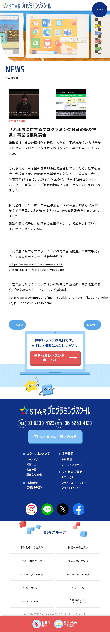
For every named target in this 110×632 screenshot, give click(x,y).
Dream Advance (32, 601)
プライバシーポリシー (74, 482)
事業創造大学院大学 (31, 547)
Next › (92, 324)
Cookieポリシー (71, 487)
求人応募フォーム (72, 464)
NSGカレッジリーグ (32, 574)
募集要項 (67, 459)
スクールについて (38, 453)
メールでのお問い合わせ (58, 436)
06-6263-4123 (73, 423)
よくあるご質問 (72, 472)
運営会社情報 (34, 474)
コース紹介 (32, 459)
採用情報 (68, 453)
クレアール (78, 587)
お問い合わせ (69, 477)
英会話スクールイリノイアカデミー (77, 601)
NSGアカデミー (32, 587)
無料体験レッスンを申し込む (49, 357)
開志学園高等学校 (32, 560)
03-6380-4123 (36, 423)
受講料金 (31, 464)
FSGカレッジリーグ (78, 574)
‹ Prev (17, 324)
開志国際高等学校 (78, 560)
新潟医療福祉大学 (78, 547)
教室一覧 (31, 469)
